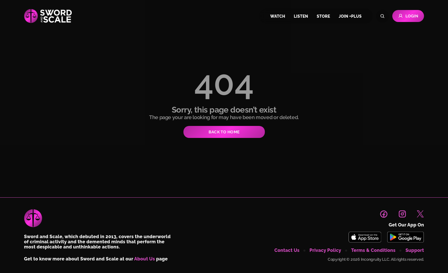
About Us (144, 259)
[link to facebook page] (383, 214)
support (414, 250)
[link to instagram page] (402, 214)
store (323, 16)
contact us (286, 250)
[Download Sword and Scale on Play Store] (405, 237)
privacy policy (325, 250)
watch (277, 16)
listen (301, 16)
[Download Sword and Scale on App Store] (364, 237)
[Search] (382, 16)
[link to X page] (420, 214)
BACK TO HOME (224, 132)
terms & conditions (373, 250)
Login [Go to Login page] (408, 16)
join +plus (350, 16)
